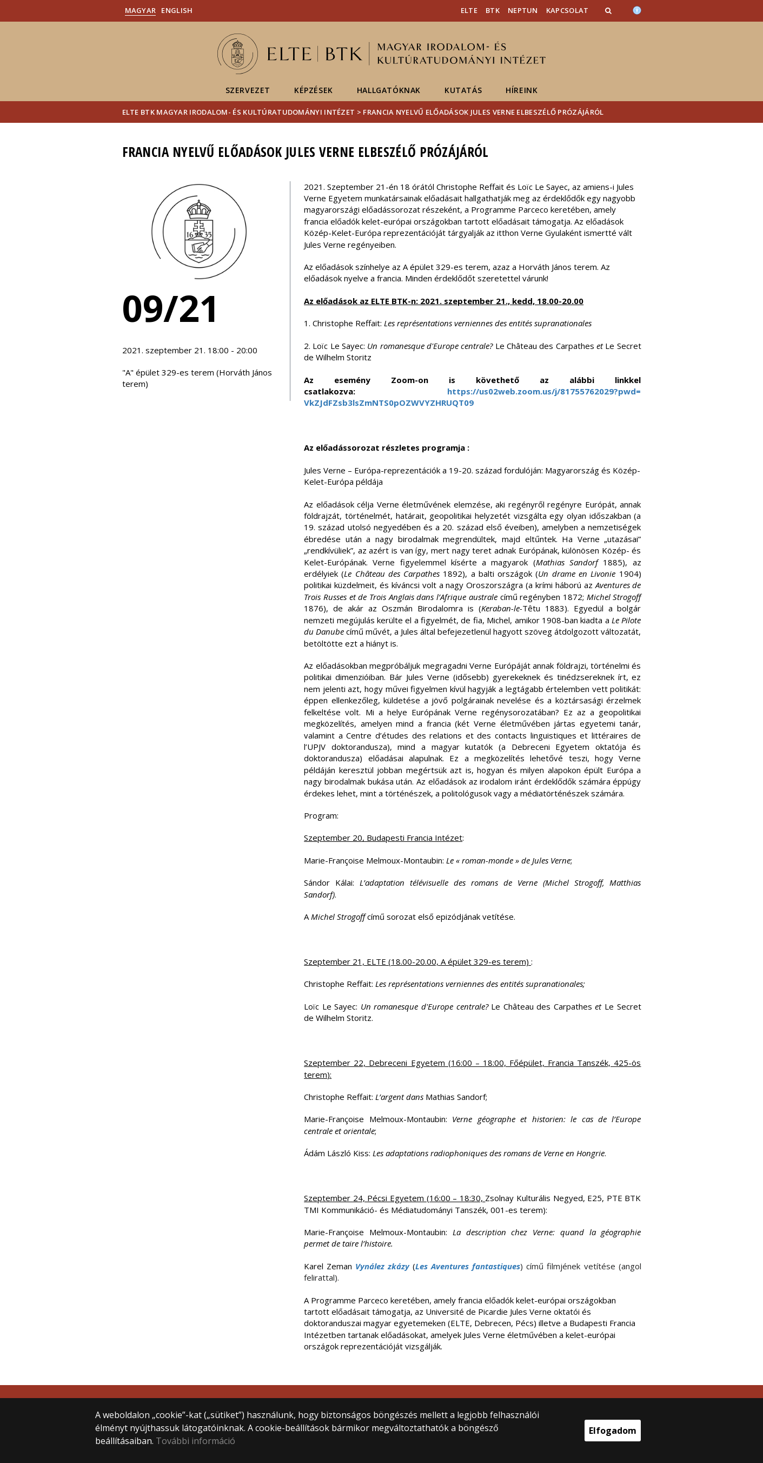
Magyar (140, 10)
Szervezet (247, 90)
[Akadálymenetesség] (637, 9)
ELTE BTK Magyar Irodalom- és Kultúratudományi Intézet (238, 112)
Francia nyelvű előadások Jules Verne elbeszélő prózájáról (483, 112)
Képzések (313, 90)
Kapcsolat (567, 10)
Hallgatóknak (389, 90)
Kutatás (463, 90)
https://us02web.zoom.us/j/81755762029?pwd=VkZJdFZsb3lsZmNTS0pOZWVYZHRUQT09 (472, 397)
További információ (195, 1441)
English (177, 10)
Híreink (522, 90)
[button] (609, 10)
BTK (493, 10)
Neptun (523, 10)
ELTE (469, 10)
